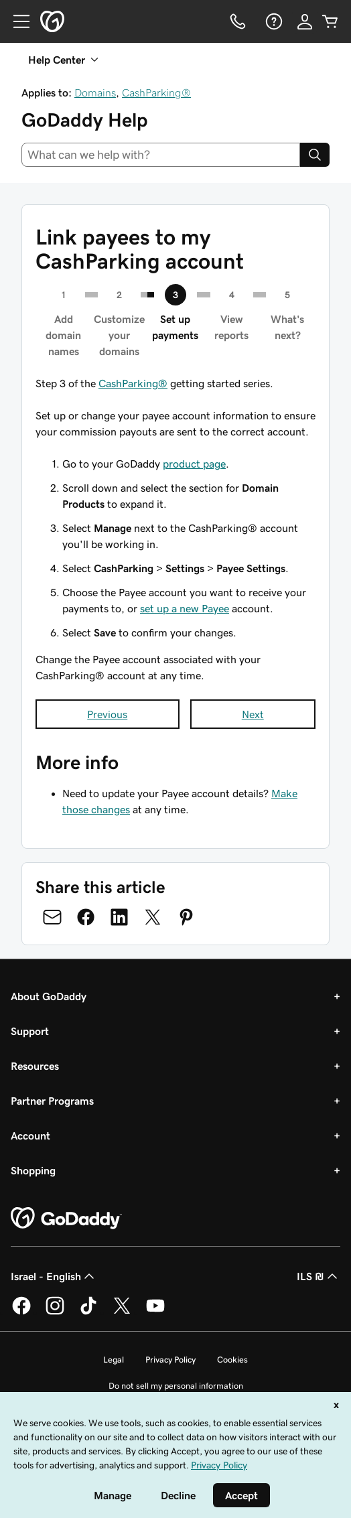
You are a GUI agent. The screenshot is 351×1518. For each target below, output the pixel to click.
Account (30, 1135)
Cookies (232, 1359)
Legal (113, 1359)
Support (30, 1031)
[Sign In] (305, 21)
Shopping (33, 1170)
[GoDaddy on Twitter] (122, 1312)
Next (253, 714)
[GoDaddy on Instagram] (55, 1312)
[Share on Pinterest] (186, 917)
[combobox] (160, 155)
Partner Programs (52, 1100)
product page (194, 463)
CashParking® (156, 92)
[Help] (272, 21)
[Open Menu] (16, 21)
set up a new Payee (184, 608)
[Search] (315, 155)
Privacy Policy (170, 1359)
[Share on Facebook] (85, 917)
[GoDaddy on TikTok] (88, 1312)
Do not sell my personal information (176, 1385)
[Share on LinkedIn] (119, 917)
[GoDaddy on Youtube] (155, 1312)
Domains (95, 92)
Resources (35, 1065)
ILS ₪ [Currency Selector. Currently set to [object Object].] (318, 1276)
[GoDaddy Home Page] (66, 1218)
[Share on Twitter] (152, 917)
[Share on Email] (52, 917)
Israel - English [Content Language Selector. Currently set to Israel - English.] (54, 1276)
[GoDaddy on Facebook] (21, 1312)
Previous (107, 714)
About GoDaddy (48, 996)
